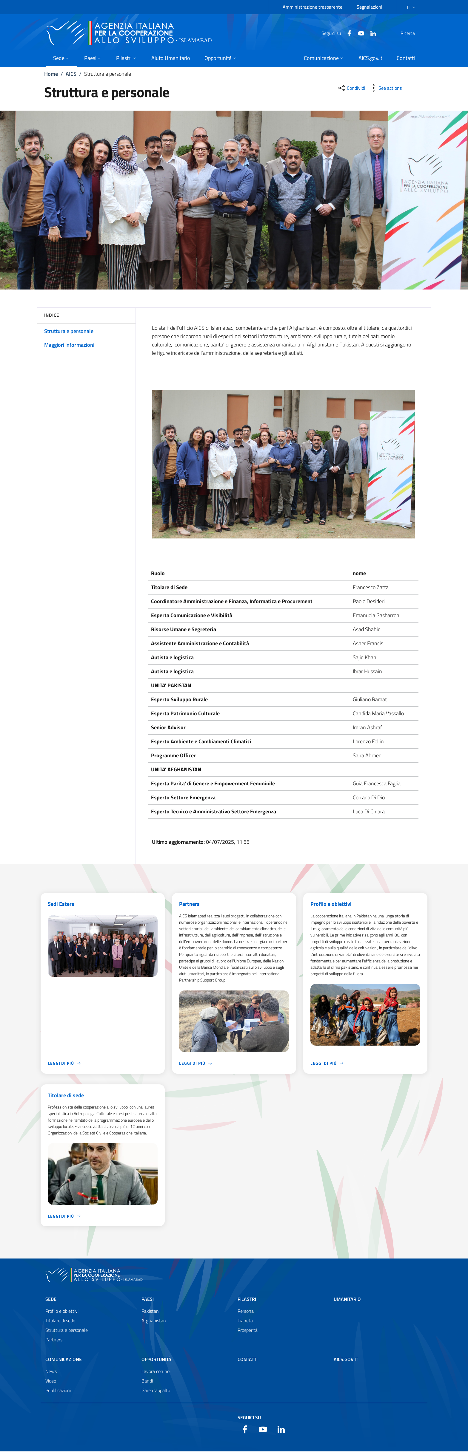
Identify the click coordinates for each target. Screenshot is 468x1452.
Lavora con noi (155, 1371)
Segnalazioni (369, 6)
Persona (246, 1311)
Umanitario (347, 1299)
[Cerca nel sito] (415, 33)
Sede (50, 1299)
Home (51, 74)
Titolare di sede (66, 1096)
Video (50, 1381)
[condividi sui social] (351, 88)
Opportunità (156, 1359)
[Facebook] (335, 32)
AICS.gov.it (346, 1359)
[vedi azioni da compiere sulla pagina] (385, 88)
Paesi (147, 1299)
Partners (189, 904)
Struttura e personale (66, 1330)
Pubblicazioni (58, 1390)
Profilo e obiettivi (331, 904)
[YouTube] (347, 32)
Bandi (147, 1381)
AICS (71, 74)
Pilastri (247, 1299)
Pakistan (150, 1311)
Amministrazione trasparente (312, 6)
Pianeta (245, 1321)
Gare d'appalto (155, 1390)
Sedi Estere (61, 904)
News (51, 1371)
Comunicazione (63, 1359)
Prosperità (248, 1330)
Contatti (248, 1359)
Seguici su (249, 1418)
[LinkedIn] (359, 32)
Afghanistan (153, 1321)
